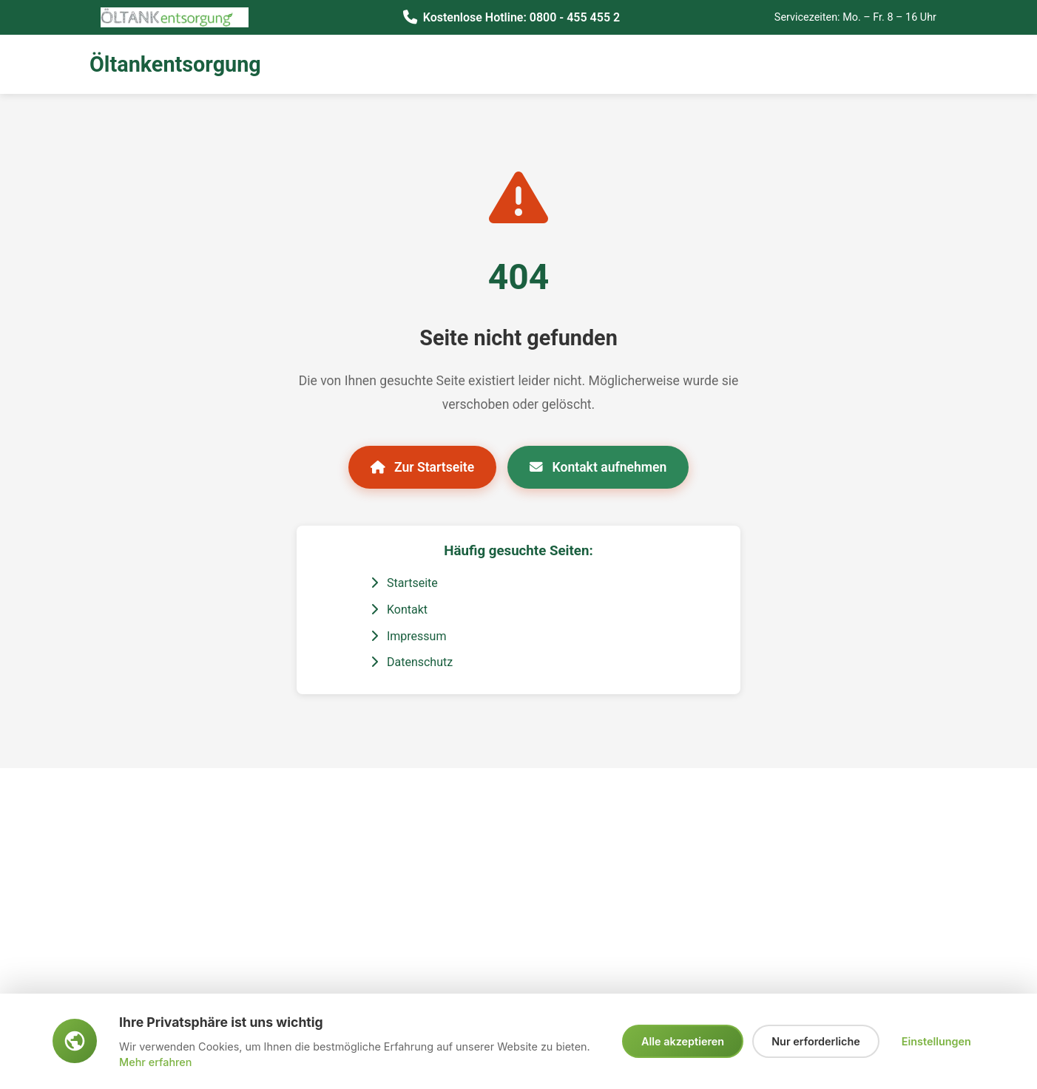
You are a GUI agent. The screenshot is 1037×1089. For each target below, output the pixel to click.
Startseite (404, 583)
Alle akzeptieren (682, 1041)
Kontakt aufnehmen (598, 467)
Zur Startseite (423, 467)
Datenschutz (412, 662)
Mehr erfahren (155, 1062)
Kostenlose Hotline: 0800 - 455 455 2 (521, 17)
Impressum (408, 636)
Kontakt (399, 610)
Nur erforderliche (815, 1041)
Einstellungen (936, 1041)
